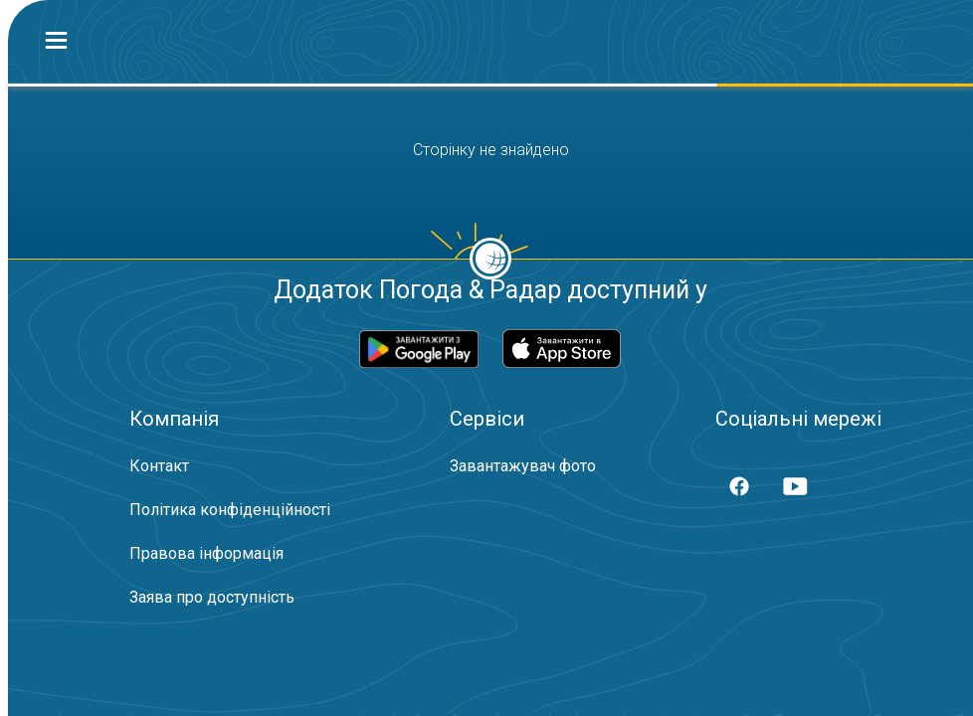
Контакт (159, 465)
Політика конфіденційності (229, 509)
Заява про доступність (211, 597)
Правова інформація (206, 553)
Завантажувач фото (523, 465)
